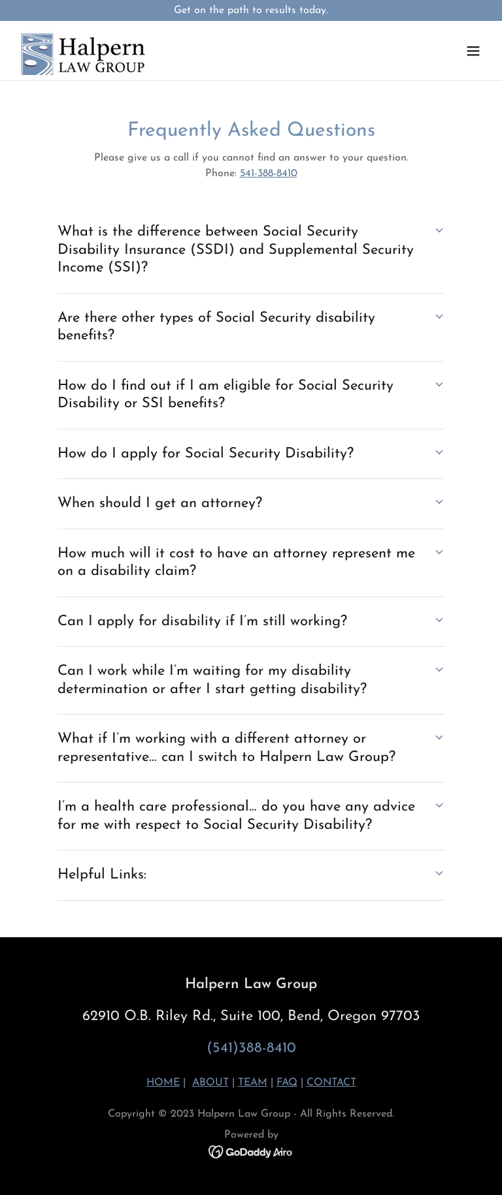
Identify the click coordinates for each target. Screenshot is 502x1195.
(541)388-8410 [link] (251, 1048)
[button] (473, 51)
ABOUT (210, 1083)
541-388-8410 (268, 173)
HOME (163, 1083)
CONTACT (331, 1083)
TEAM (252, 1083)
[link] (83, 50)
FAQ (286, 1083)
